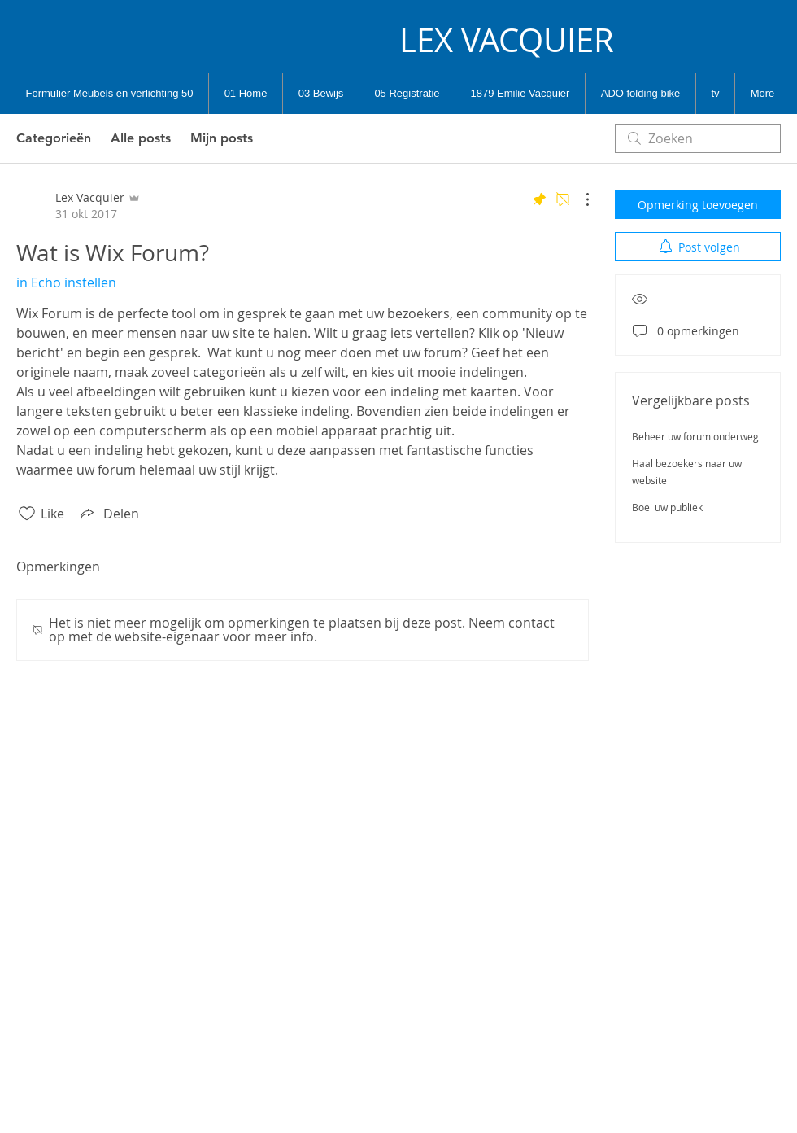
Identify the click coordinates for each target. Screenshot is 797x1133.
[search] (698, 138)
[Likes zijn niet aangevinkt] (26, 513)
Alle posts (141, 138)
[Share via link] (108, 513)
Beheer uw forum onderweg (695, 436)
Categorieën (53, 138)
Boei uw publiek (667, 507)
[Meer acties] (579, 199)
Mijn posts (221, 138)
